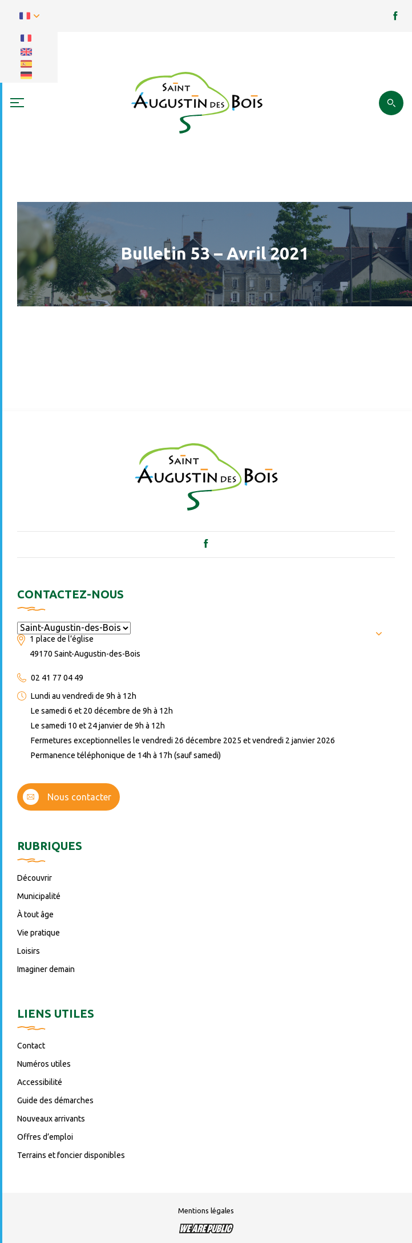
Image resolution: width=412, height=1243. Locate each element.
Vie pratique (38, 932)
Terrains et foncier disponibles (71, 1155)
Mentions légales (206, 1210)
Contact (31, 1045)
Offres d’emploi (45, 1136)
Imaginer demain (46, 969)
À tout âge (35, 914)
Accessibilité (39, 1082)
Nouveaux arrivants (51, 1118)
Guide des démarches (55, 1100)
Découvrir (34, 877)
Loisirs (28, 950)
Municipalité (38, 896)
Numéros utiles (44, 1063)
